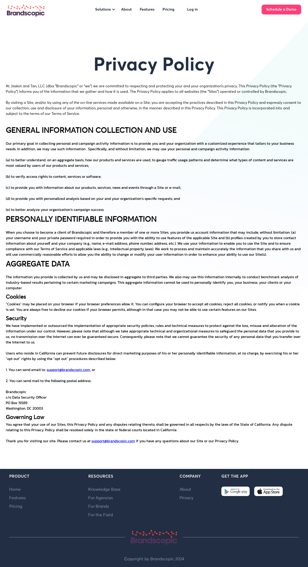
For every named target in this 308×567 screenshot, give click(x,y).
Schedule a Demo (281, 9)
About (185, 490)
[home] (26, 11)
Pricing (15, 507)
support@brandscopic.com (68, 369)
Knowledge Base (104, 490)
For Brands (98, 507)
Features (17, 498)
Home (15, 490)
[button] (105, 9)
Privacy (187, 498)
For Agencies (100, 498)
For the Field (100, 515)
